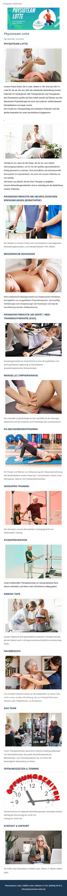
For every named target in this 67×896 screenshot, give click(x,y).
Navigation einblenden (12, 4)
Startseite (20, 39)
